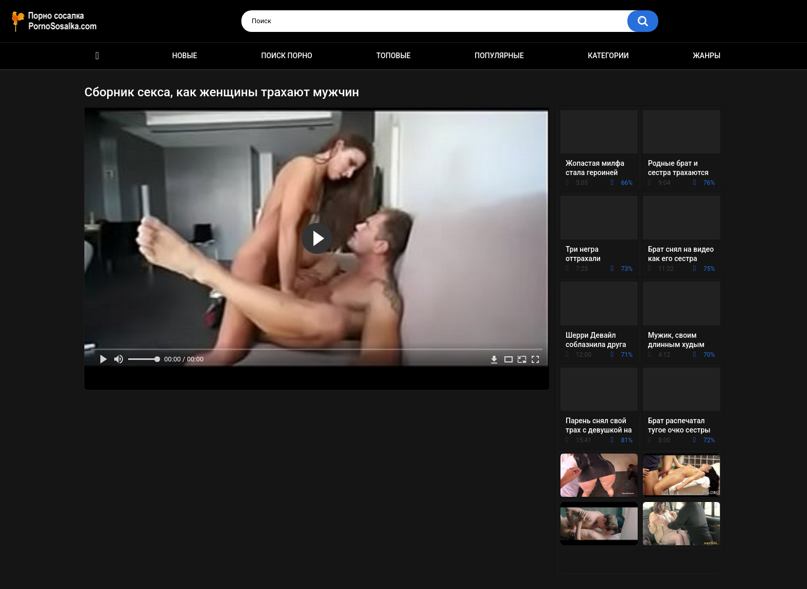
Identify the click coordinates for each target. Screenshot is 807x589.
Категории (608, 55)
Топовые (393, 55)
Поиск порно (286, 55)
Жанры (707, 55)
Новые (184, 55)
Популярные (499, 55)
